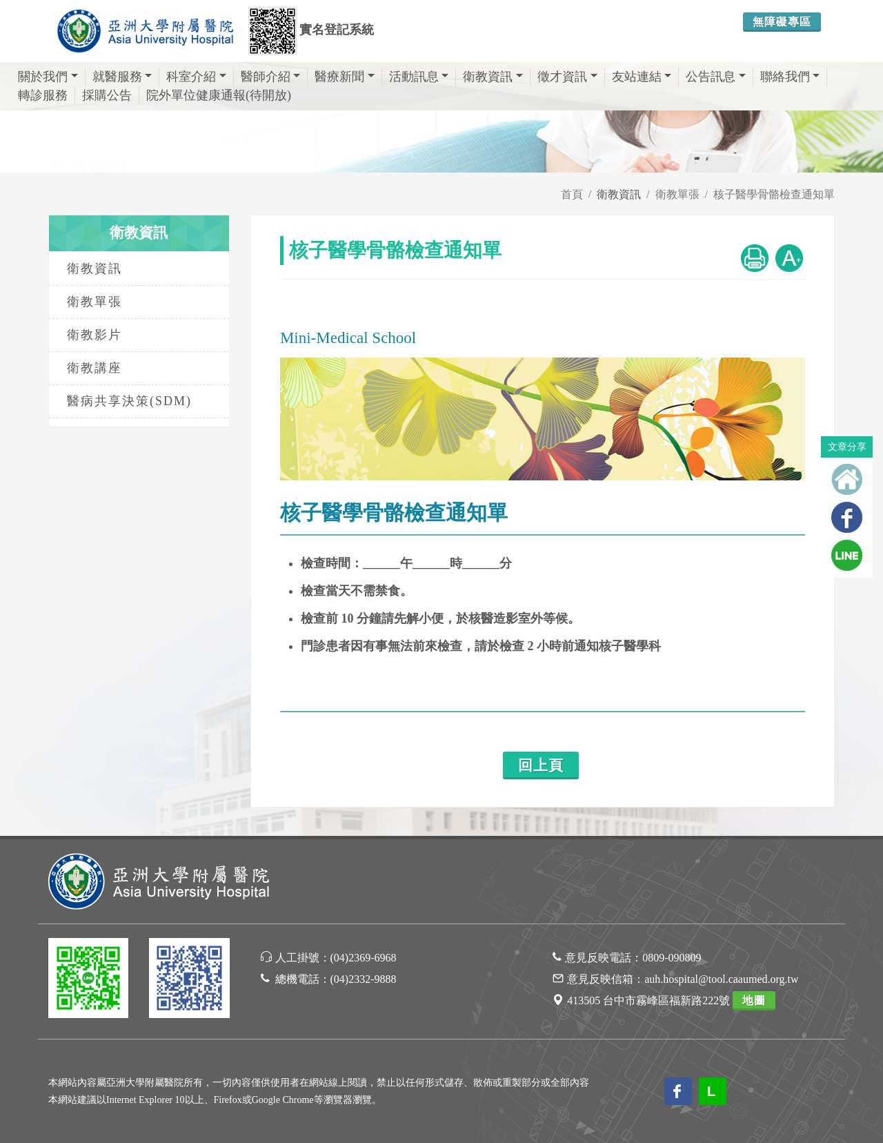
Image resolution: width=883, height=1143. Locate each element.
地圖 (754, 1000)
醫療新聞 (345, 77)
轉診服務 (43, 95)
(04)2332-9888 (363, 979)
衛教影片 (94, 335)
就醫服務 (122, 77)
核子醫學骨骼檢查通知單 (774, 194)
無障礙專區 (782, 22)
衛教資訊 (493, 77)
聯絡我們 (790, 77)
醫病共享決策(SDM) (129, 401)
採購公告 (107, 95)
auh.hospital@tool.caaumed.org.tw (721, 979)
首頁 (572, 194)
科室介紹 (196, 77)
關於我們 (48, 77)
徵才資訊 (567, 77)
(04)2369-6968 (363, 958)
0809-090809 (671, 958)
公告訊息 (716, 77)
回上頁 (541, 765)
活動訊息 (419, 77)
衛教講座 (94, 368)
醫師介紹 (271, 77)
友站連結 (642, 77)
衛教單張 (677, 194)
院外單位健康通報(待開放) (218, 95)
